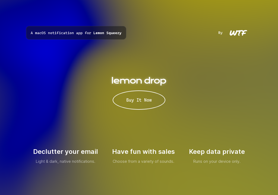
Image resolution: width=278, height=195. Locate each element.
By (235, 32)
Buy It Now (139, 100)
